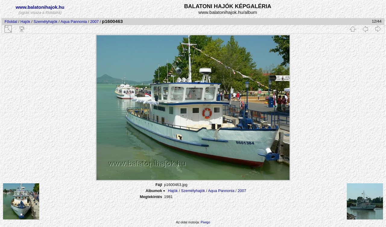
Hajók (26, 21)
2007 (94, 21)
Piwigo (205, 222)
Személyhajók (45, 21)
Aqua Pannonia (74, 21)
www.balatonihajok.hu (40, 7)
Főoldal (11, 21)
